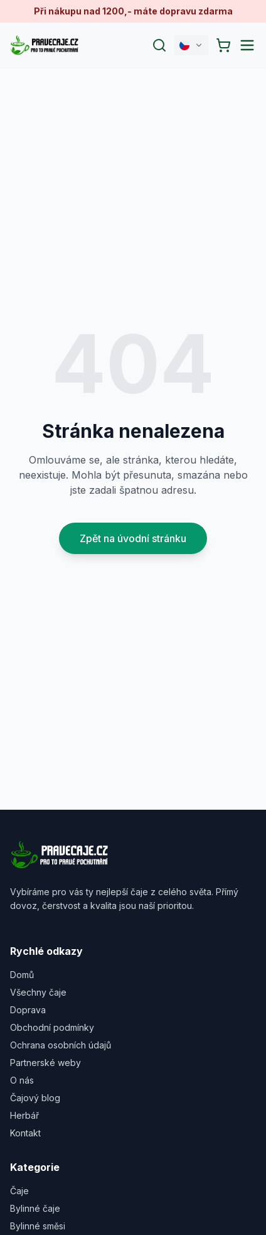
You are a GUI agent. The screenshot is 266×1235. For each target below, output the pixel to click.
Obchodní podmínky (52, 1027)
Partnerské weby (45, 1062)
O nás (22, 1080)
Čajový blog (35, 1097)
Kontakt (25, 1133)
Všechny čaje (38, 992)
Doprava (28, 1009)
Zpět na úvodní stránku (133, 538)
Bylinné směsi (37, 1226)
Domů (22, 974)
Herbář (24, 1115)
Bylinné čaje (35, 1208)
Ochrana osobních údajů (60, 1045)
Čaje (19, 1190)
